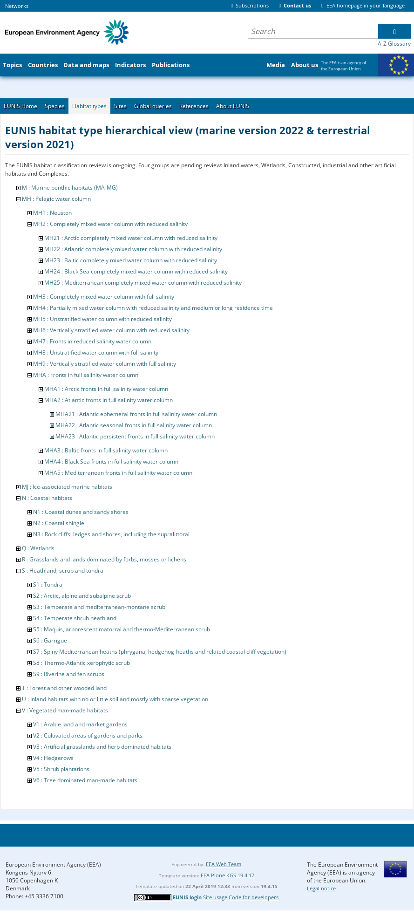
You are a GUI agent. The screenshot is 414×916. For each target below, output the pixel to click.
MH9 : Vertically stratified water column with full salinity (104, 364)
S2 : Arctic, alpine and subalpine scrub (82, 596)
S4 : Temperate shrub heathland (74, 618)
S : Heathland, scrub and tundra (62, 570)
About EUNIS (232, 106)
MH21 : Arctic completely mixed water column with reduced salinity (130, 238)
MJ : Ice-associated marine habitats (67, 487)
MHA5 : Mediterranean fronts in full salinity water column (118, 473)
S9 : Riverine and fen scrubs (68, 674)
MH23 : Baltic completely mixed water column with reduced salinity (130, 260)
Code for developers (253, 897)
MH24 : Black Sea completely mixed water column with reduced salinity (136, 271)
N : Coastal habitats (47, 498)
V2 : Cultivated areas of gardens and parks (88, 735)
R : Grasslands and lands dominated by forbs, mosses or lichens (104, 559)
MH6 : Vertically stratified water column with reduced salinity (111, 330)
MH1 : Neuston (52, 213)
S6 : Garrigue (50, 640)
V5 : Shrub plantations (61, 769)
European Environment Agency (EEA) (53, 864)
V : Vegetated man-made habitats (65, 710)
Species (55, 106)
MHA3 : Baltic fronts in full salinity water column (106, 450)
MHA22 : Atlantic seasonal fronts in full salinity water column (133, 425)
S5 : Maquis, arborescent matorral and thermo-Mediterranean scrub (121, 629)
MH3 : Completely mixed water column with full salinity (103, 297)
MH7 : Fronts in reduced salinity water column (92, 341)
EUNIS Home (20, 106)
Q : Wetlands (38, 548)
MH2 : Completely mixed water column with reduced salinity (110, 224)
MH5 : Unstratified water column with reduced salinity (102, 319)
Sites (120, 106)
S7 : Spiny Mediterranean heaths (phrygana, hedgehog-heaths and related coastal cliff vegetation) (159, 652)
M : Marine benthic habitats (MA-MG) (70, 187)
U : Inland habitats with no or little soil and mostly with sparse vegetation (115, 699)
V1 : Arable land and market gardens (80, 724)
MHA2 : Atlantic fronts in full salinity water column (108, 400)
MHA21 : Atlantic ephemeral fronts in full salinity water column (136, 414)
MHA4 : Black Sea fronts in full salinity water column (111, 461)
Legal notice (321, 888)
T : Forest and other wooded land (64, 688)
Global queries (153, 106)
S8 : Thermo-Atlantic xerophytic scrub (81, 663)
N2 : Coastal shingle (58, 523)
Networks (16, 5)
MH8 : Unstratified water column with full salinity (95, 352)
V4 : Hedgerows (53, 758)
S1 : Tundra (47, 584)
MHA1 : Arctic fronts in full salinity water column (106, 389)
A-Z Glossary (394, 44)
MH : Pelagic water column (56, 199)
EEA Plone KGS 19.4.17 (227, 875)
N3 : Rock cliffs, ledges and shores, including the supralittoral (111, 534)
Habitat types (89, 106)
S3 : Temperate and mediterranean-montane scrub (99, 607)
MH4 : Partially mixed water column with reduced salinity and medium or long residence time (153, 308)
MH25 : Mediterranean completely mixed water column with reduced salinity (143, 283)
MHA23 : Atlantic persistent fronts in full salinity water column (135, 436)
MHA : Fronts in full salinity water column (85, 375)
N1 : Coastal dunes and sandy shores (81, 512)
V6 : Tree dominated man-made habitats (85, 780)
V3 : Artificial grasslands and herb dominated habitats (102, 747)
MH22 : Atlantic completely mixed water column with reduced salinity (133, 249)
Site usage (215, 897)
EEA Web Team (223, 864)
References (194, 106)
